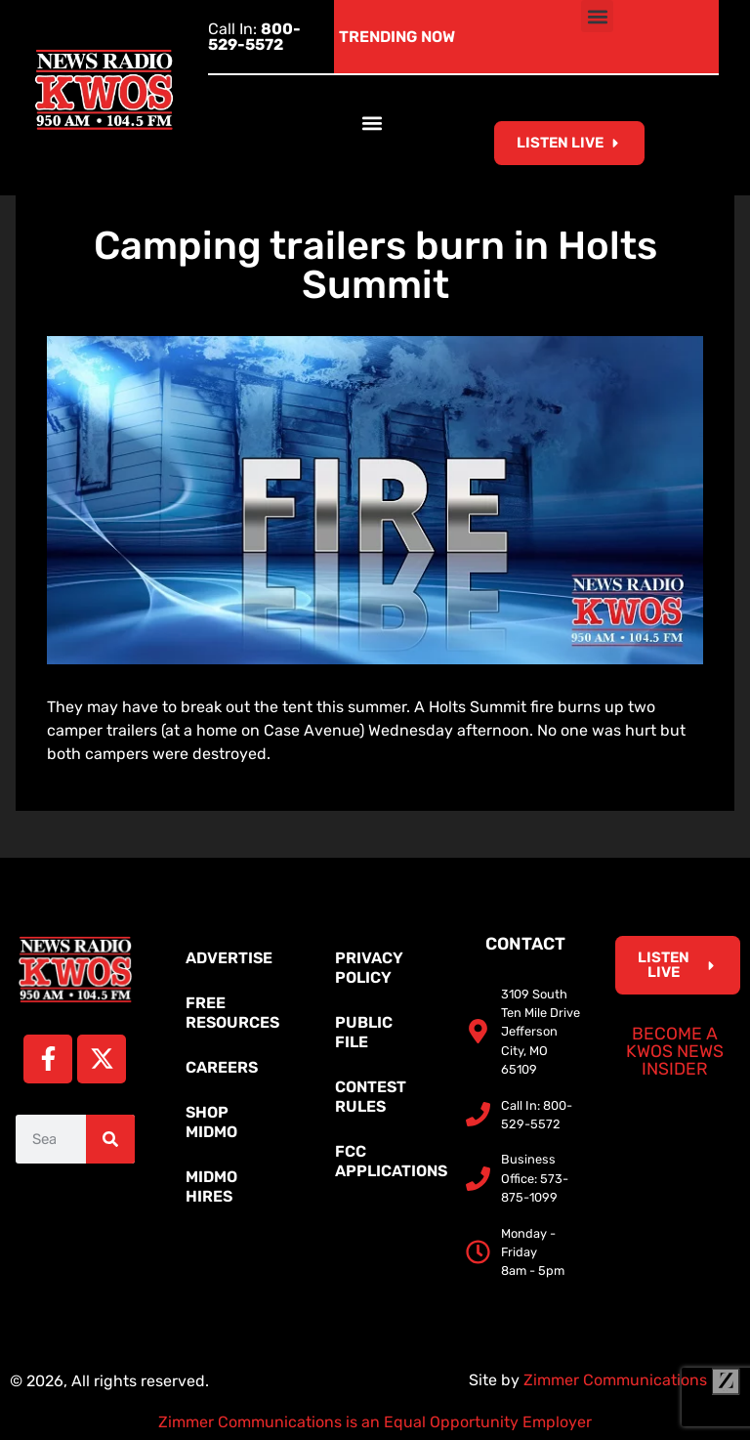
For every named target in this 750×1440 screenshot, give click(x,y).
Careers (222, 1067)
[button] (597, 16)
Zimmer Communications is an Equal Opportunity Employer (375, 1422)
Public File (364, 1032)
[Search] (110, 1139)
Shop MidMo (211, 1122)
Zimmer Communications (631, 1380)
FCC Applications (385, 1161)
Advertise (229, 958)
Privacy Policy (369, 968)
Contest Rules (370, 1097)
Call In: (254, 37)
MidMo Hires (211, 1186)
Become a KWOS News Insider (675, 1051)
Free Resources (232, 1013)
